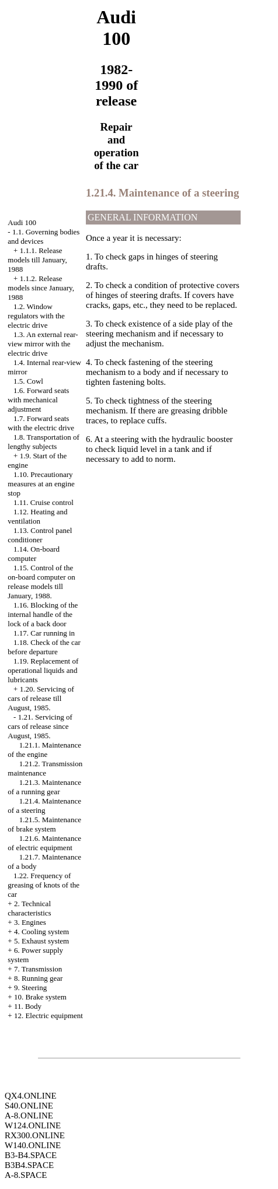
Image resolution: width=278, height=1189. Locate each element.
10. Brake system (40, 996)
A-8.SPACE (26, 1175)
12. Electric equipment (48, 1015)
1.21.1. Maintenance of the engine (44, 750)
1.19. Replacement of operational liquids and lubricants (43, 670)
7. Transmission (38, 968)
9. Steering (30, 987)
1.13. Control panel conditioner (40, 535)
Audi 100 (22, 222)
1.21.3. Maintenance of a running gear (44, 787)
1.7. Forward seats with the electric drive (41, 423)
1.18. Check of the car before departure (44, 647)
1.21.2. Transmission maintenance (45, 768)
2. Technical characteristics (29, 908)
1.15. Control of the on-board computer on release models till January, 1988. (41, 581)
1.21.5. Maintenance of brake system (44, 824)
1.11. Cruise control (43, 502)
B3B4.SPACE (29, 1165)
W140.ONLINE (33, 1145)
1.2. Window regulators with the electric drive (36, 315)
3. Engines (30, 922)
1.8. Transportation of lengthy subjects (43, 442)
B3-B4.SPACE (31, 1155)
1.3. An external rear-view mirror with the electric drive (43, 343)
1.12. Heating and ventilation (37, 516)
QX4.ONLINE (31, 1095)
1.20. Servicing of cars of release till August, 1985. (41, 698)
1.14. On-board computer (34, 554)
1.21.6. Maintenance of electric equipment (44, 843)
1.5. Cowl (28, 381)
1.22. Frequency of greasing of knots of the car (43, 885)
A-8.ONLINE (29, 1115)
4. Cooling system (41, 931)
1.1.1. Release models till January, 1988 (37, 259)
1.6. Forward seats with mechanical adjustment (38, 399)
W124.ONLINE (33, 1125)
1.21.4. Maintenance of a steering (44, 806)
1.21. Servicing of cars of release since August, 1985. (40, 726)
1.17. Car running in (44, 633)
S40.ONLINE (29, 1105)
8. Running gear (38, 978)
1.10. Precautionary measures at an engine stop (41, 483)
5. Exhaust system (41, 941)
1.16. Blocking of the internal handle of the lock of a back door (43, 614)
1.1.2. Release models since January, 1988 (41, 287)
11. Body (27, 1006)
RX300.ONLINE (35, 1135)
